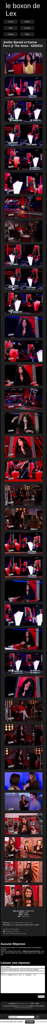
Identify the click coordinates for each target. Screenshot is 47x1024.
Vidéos (13, 925)
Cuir (12, 923)
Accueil (10, 22)
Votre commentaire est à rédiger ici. (23, 985)
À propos (27, 28)
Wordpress (23, 1010)
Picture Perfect (20, 1011)
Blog (10, 28)
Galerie (27, 22)
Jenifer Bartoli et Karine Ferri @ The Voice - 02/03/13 (23, 44)
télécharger (25, 916)
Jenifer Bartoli (18, 923)
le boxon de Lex (22, 1007)
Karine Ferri (28, 923)
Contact (10, 34)
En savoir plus (41, 1022)
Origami (29, 1011)
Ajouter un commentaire (11, 929)
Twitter (27, 34)
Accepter (29, 1022)
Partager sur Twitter (12, 931)
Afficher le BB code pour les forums (15, 933)
